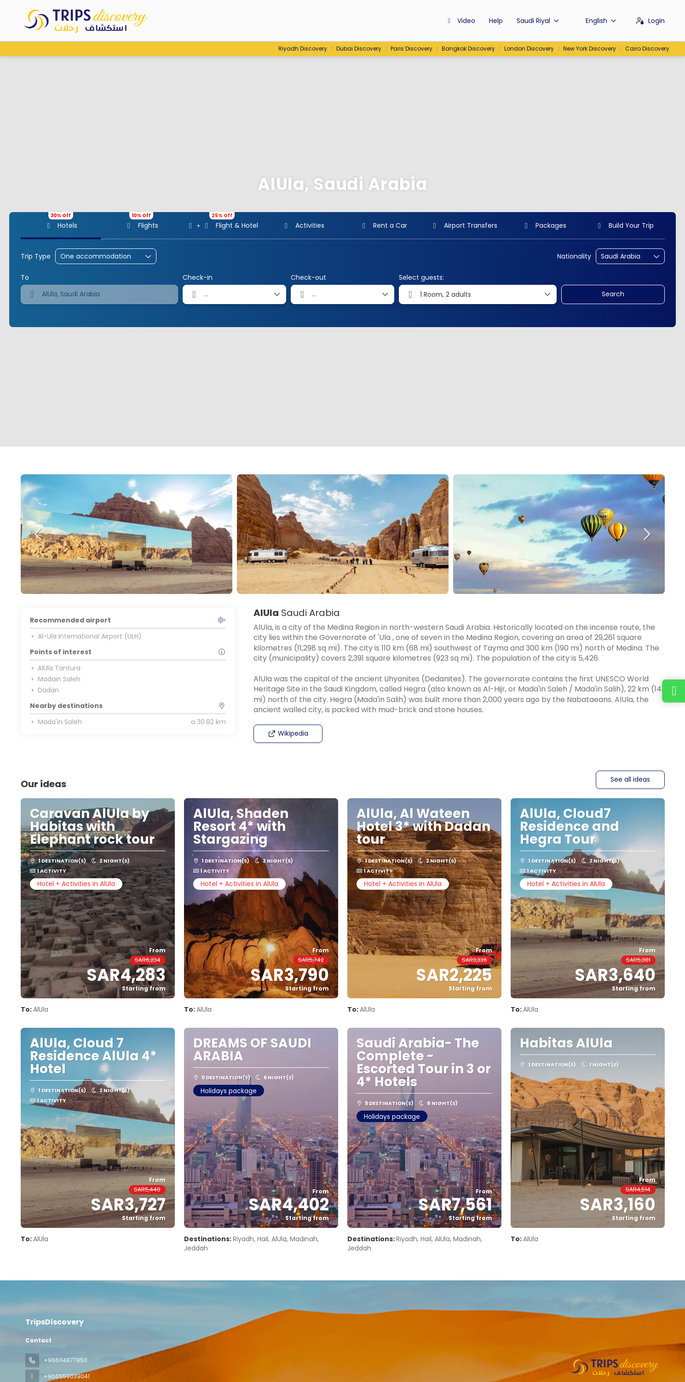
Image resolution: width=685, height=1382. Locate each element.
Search (613, 294)
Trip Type (36, 256)
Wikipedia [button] (288, 733)
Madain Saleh (55, 679)
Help (496, 20)
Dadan (44, 690)
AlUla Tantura (55, 668)
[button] (39, 534)
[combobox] (624, 256)
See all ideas (630, 779)
